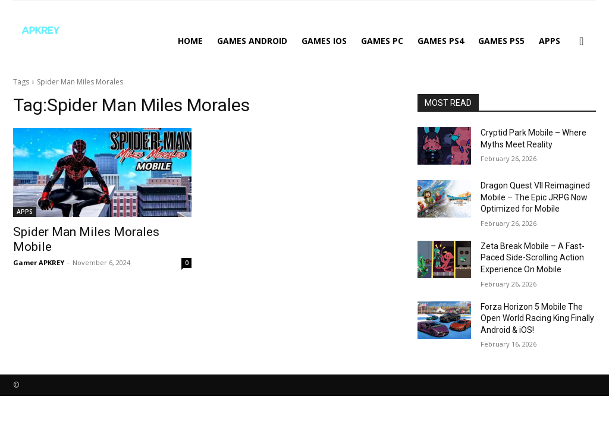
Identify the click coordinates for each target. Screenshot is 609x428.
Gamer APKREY (38, 262)
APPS (549, 40)
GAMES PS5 (501, 40)
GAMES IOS (324, 40)
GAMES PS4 (440, 40)
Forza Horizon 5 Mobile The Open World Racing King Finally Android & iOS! (537, 318)
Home (190, 40)
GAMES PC (382, 40)
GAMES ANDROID (252, 40)
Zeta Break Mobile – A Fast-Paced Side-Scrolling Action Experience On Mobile (533, 257)
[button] (581, 42)
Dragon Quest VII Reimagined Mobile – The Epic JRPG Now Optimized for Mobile (535, 197)
